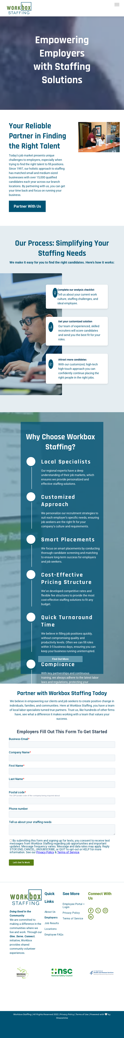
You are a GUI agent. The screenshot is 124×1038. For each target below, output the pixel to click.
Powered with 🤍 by (100, 1014)
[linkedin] (90, 917)
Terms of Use (82, 1014)
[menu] (117, 4)
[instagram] (105, 911)
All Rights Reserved (43, 1014)
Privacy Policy (67, 1014)
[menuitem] (56, 912)
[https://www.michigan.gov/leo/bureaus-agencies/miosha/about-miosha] (22, 973)
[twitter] (98, 911)
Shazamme (62, 1018)
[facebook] (90, 911)
